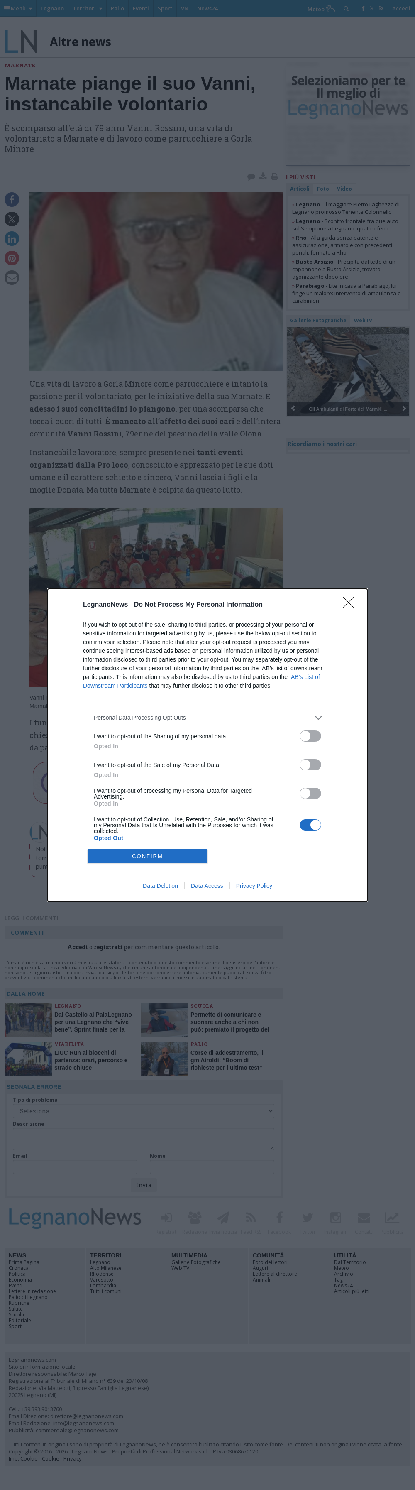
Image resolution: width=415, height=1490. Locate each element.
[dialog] (207, 745)
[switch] (310, 736)
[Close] (351, 605)
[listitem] (207, 717)
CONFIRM (147, 856)
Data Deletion (160, 885)
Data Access (207, 885)
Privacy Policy (254, 885)
